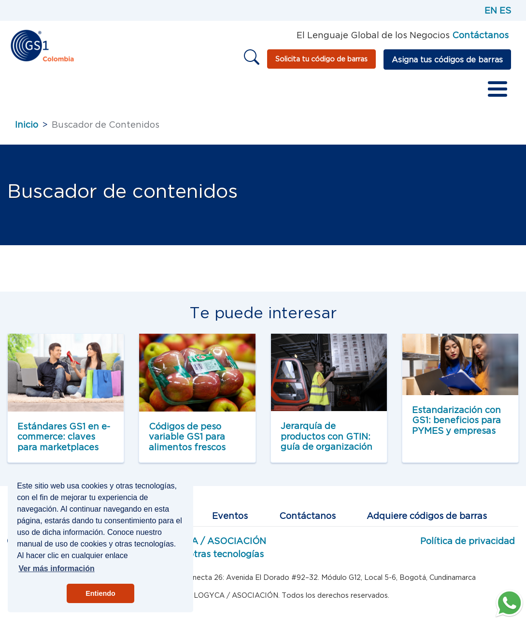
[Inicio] (42, 44)
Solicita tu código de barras (321, 58)
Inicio (26, 124)
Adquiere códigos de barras (427, 515)
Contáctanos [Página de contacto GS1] (480, 35)
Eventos (230, 515)
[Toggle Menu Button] (497, 89)
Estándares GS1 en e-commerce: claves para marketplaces (63, 437)
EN (490, 10)
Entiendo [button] (100, 593)
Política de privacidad (467, 541)
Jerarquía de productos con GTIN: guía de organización (326, 436)
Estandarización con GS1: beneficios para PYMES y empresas (456, 420)
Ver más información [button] (56, 568)
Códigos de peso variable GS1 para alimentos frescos (187, 437)
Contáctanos (307, 515)
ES (505, 10)
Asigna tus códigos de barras (447, 59)
